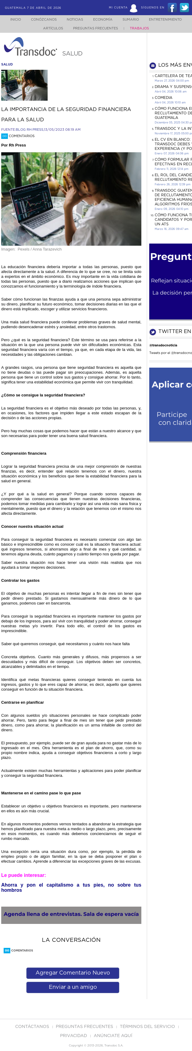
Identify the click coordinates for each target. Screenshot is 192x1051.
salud (7, 64)
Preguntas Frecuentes (96, 28)
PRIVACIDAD (74, 1036)
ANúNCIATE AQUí (113, 1036)
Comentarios (18, 136)
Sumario (132, 19)
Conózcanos (40, 19)
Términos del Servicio (148, 1027)
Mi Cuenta (118, 7)
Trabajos (140, 28)
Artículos (52, 28)
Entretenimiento (168, 19)
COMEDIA (163, 97)
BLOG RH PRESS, (30, 129)
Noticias (73, 19)
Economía (102, 19)
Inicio (10, 19)
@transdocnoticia (163, 345)
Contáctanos (32, 1027)
